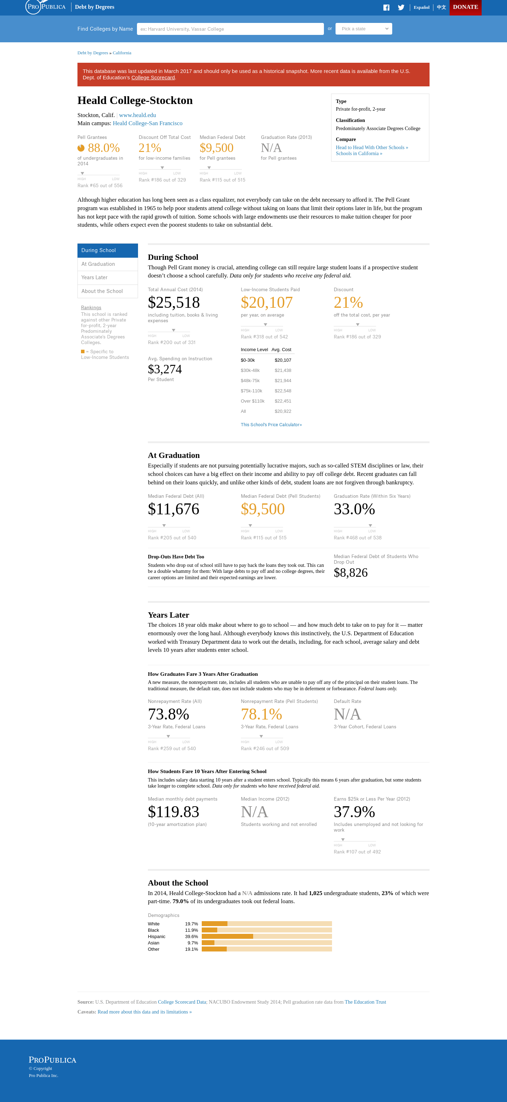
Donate (465, 7)
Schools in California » (359, 153)
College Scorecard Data (182, 1002)
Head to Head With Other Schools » (372, 147)
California (122, 52)
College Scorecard (153, 77)
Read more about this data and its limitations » (145, 1012)
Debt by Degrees (94, 7)
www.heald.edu (137, 115)
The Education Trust (365, 1002)
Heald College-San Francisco (147, 123)
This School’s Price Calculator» (271, 425)
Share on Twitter (401, 9)
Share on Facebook (387, 9)
